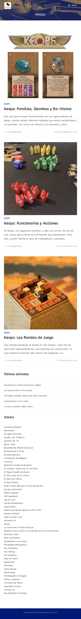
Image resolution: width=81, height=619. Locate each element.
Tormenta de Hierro (13, 583)
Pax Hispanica (10, 548)
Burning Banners (12, 455)
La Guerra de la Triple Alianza (18, 527)
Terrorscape (9, 572)
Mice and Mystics (12, 538)
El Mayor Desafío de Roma (17, 472)
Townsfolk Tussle (12, 586)
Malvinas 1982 (11, 534)
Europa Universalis (13, 489)
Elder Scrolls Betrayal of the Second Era (23, 486)
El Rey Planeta (11, 482)
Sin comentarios (14, 132)
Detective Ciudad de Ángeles (18, 465)
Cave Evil (8, 462)
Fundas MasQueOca (13, 503)
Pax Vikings (9, 552)
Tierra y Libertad (12, 579)
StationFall (9, 562)
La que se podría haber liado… (19, 406)
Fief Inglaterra (11, 496)
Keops (7, 104)
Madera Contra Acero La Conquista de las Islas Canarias (31, 531)
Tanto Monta (10, 569)
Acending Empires (12, 427)
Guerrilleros (10, 507)
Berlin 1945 (9, 444)
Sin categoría (10, 555)
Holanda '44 (10, 520)
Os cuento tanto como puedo (18, 390)
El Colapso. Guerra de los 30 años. (21, 468)
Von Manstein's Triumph (15, 593)
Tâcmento (8, 565)
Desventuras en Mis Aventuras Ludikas (22, 385)
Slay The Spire (11, 558)
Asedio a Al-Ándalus (14, 437)
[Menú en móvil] (72, 5)
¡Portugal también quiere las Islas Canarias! (25, 396)
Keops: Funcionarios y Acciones (31, 223)
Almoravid (9, 430)
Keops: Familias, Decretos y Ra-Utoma (38, 109)
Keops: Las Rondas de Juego (28, 338)
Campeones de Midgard (15, 458)
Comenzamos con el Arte (16, 401)
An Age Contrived (12, 434)
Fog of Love (9, 500)
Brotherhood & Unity (14, 451)
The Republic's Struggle (15, 576)
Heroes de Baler (11, 513)
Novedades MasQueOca (15, 545)
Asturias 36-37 (11, 441)
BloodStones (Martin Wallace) (18, 448)
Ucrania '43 (9, 590)
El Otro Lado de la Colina (16, 475)
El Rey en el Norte (12, 479)
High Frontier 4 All (13, 517)
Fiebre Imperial (11, 493)
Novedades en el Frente (15, 541)
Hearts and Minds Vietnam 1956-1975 (22, 510)
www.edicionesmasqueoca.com (40, 612)
